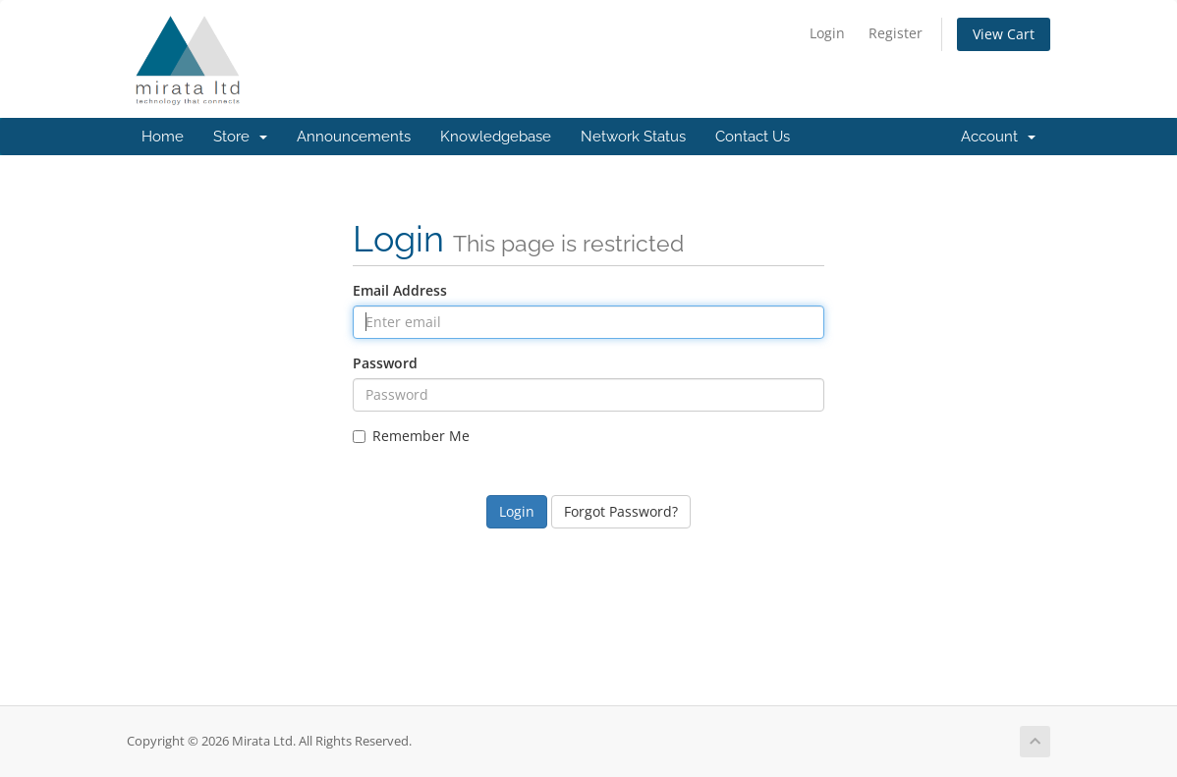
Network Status (633, 136)
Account (998, 136)
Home (162, 136)
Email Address (400, 290)
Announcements (354, 136)
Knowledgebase (495, 136)
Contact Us (752, 136)
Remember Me (411, 435)
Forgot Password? (621, 511)
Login (827, 33)
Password (385, 363)
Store (240, 136)
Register (896, 33)
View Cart (1004, 34)
